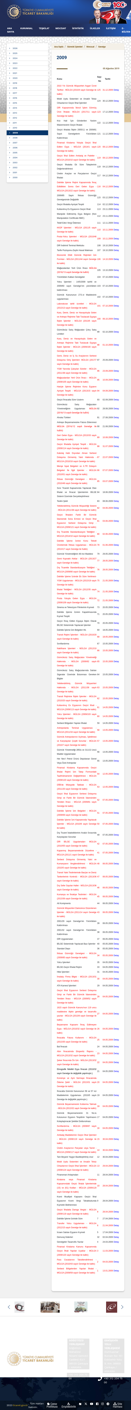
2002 (15, 167)
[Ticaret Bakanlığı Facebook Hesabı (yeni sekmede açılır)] (97, 1404)
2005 (15, 152)
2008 (15, 138)
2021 (15, 73)
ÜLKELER (95, 28)
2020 (15, 78)
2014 (15, 108)
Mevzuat (90, 47)
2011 (15, 123)
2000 (15, 177)
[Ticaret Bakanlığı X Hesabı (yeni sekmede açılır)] (85, 1404)
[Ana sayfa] (30, 11)
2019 (15, 83)
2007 (15, 143)
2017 (15, 93)
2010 (15, 128)
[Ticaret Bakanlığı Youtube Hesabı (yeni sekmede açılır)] (91, 1404)
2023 (15, 63)
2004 (15, 157)
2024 (15, 58)
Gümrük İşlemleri (75, 47)
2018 (15, 88)
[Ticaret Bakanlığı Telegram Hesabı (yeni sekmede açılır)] (108, 1404)
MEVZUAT (60, 28)
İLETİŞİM (111, 28)
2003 (15, 162)
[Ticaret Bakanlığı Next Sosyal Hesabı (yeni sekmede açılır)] (80, 1404)
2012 (15, 118)
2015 (15, 103)
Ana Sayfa (58, 47)
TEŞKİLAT (44, 28)
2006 (15, 147)
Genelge (102, 47)
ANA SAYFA (10, 30)
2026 (15, 48)
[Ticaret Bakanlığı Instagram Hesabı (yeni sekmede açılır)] (102, 1404)
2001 (15, 172)
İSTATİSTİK (78, 28)
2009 (15, 133)
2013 (15, 113)
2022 (15, 68)
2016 (15, 98)
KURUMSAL (26, 28)
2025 (15, 53)
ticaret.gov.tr (20, 1405)
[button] (9, 1307)
